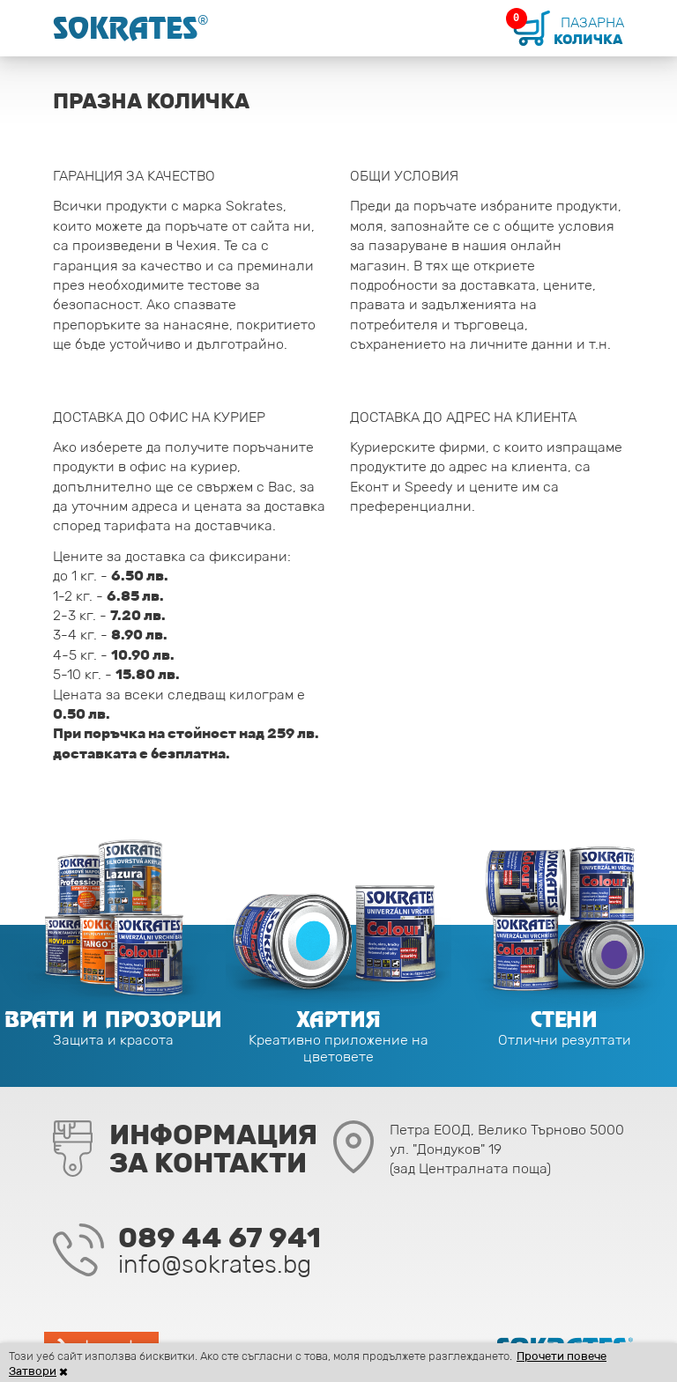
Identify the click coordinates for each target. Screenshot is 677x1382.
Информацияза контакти (213, 1148)
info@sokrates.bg (214, 1264)
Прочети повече (561, 1356)
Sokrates (131, 28)
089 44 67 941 (219, 1237)
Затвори (32, 1371)
